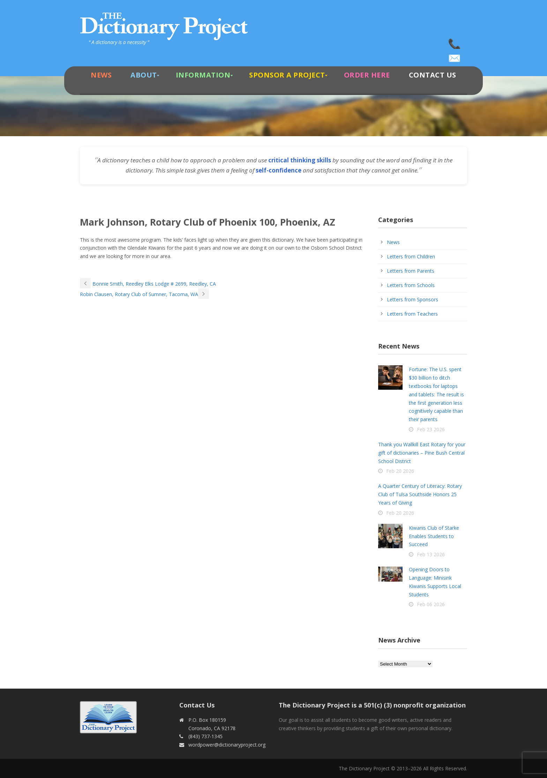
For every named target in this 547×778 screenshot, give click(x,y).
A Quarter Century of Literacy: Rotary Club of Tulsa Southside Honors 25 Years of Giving (420, 494)
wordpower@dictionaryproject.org (455, 56)
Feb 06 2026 (431, 604)
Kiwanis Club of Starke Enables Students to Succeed (434, 536)
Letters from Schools (411, 285)
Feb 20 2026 (400, 471)
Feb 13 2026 (431, 554)
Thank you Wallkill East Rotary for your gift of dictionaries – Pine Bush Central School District (421, 452)
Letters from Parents (410, 270)
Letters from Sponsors (412, 299)
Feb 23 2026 (431, 429)
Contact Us (432, 75)
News (101, 75)
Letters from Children (411, 256)
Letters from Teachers (412, 313)
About (143, 75)
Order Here (367, 75)
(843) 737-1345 (455, 42)
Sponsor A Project (287, 75)
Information (203, 75)
